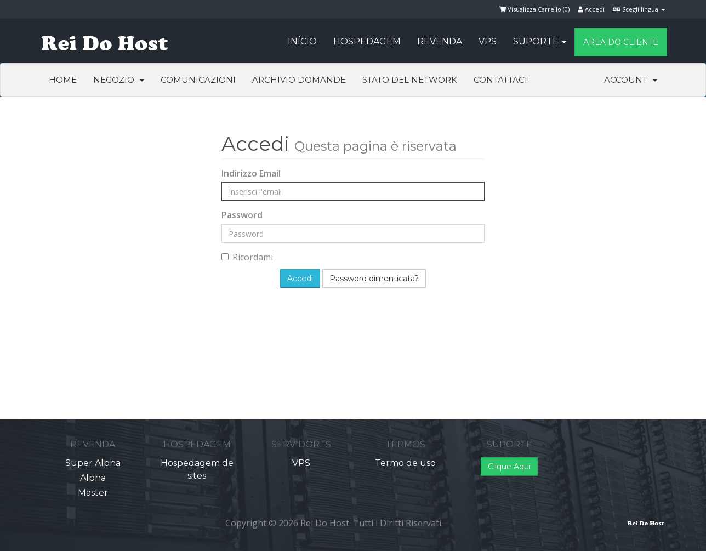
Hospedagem (367, 41)
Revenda (439, 41)
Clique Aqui (509, 467)
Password (242, 215)
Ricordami (247, 257)
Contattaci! (501, 80)
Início (302, 41)
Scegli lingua (639, 9)
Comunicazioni (198, 80)
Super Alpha (93, 463)
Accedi (591, 9)
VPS (488, 41)
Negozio (118, 80)
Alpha (93, 478)
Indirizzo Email (251, 173)
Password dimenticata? (374, 278)
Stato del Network (409, 80)
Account (630, 80)
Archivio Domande (299, 80)
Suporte (539, 41)
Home (63, 80)
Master (93, 492)
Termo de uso (405, 463)
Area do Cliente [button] (620, 42)
